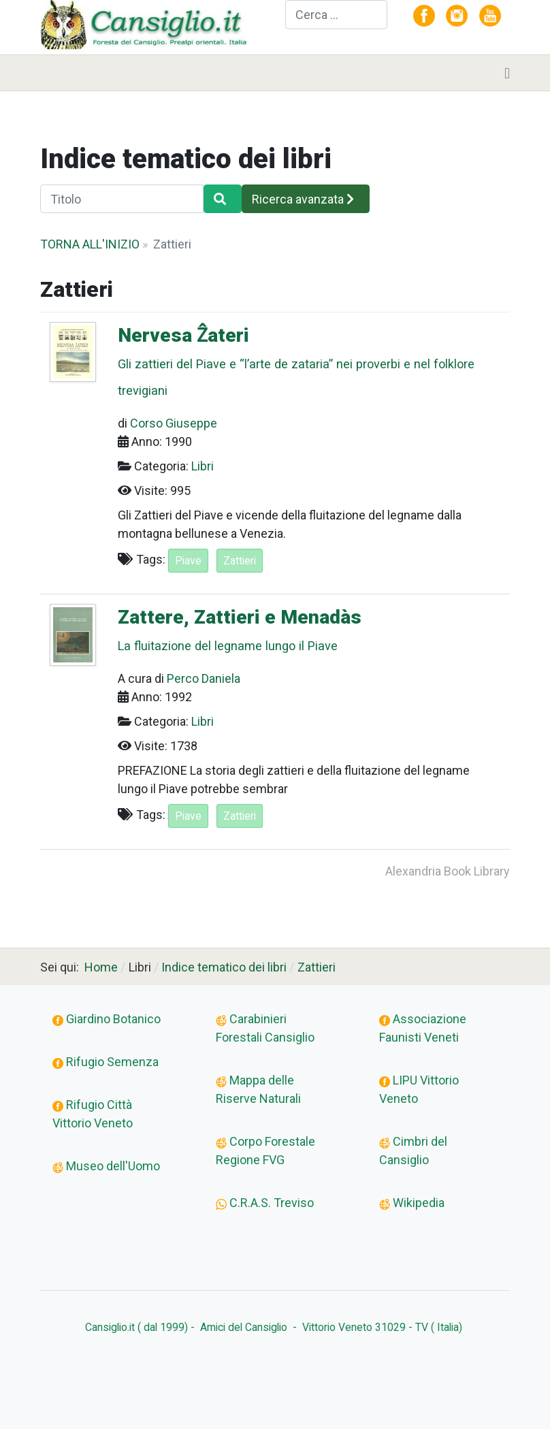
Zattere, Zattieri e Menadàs (309, 631)
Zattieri (239, 560)
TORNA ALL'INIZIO (90, 244)
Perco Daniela (203, 678)
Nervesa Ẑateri (309, 363)
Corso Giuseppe (173, 423)
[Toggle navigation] (507, 73)
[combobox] (336, 14)
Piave (188, 560)
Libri (202, 466)
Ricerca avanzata (303, 199)
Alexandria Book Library (447, 871)
